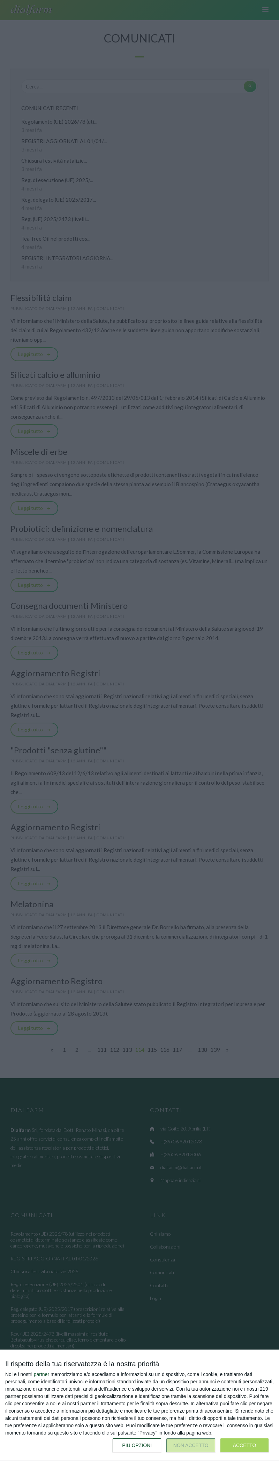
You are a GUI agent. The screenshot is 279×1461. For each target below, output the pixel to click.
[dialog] (139, 1405)
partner (41, 1374)
